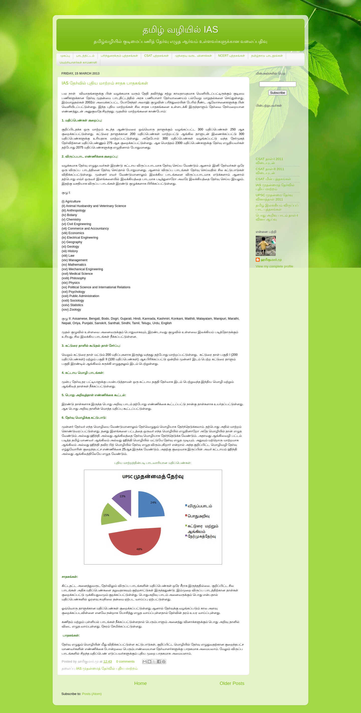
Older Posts (232, 683)
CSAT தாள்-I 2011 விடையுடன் (269, 161)
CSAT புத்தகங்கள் (156, 55)
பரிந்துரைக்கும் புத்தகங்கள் (119, 55)
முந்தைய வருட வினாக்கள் (193, 55)
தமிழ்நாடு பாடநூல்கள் (267, 55)
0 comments (125, 661)
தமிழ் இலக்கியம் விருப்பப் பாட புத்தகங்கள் (277, 207)
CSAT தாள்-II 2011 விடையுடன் (270, 171)
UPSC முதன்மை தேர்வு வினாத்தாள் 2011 (274, 197)
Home (140, 683)
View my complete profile (274, 266)
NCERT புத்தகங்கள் (231, 55)
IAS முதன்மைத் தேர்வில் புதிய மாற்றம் (107, 668)
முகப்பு (65, 55)
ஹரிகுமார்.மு (271, 260)
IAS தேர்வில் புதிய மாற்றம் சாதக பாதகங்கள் (105, 83)
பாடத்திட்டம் (85, 55)
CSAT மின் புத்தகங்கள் (273, 179)
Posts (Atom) (92, 694)
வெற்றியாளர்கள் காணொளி (78, 62)
